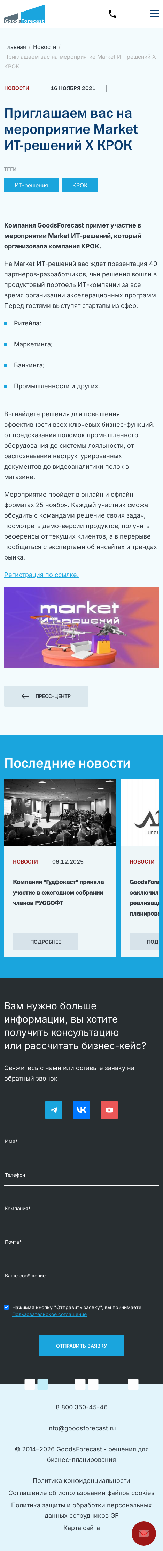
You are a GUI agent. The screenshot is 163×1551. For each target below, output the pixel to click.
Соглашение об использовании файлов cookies (81, 1492)
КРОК (80, 185)
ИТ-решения (31, 185)
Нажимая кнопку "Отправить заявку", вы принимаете (76, 1310)
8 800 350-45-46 (82, 1407)
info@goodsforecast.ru (81, 1428)
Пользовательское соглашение (49, 1314)
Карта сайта (81, 1527)
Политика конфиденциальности (81, 1480)
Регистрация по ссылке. (41, 574)
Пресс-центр (53, 696)
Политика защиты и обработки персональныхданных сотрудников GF (81, 1510)
